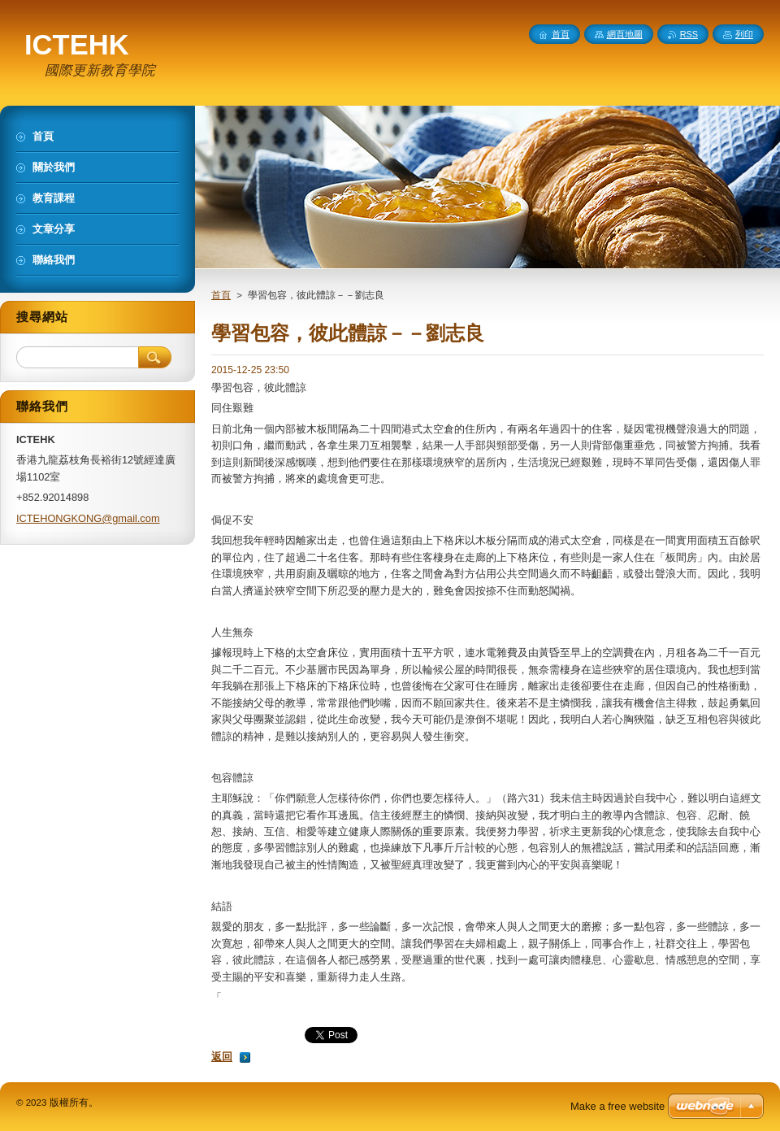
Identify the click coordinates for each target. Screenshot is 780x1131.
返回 (221, 1057)
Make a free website (617, 1106)
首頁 (221, 295)
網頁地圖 (625, 34)
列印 (744, 34)
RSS (689, 34)
